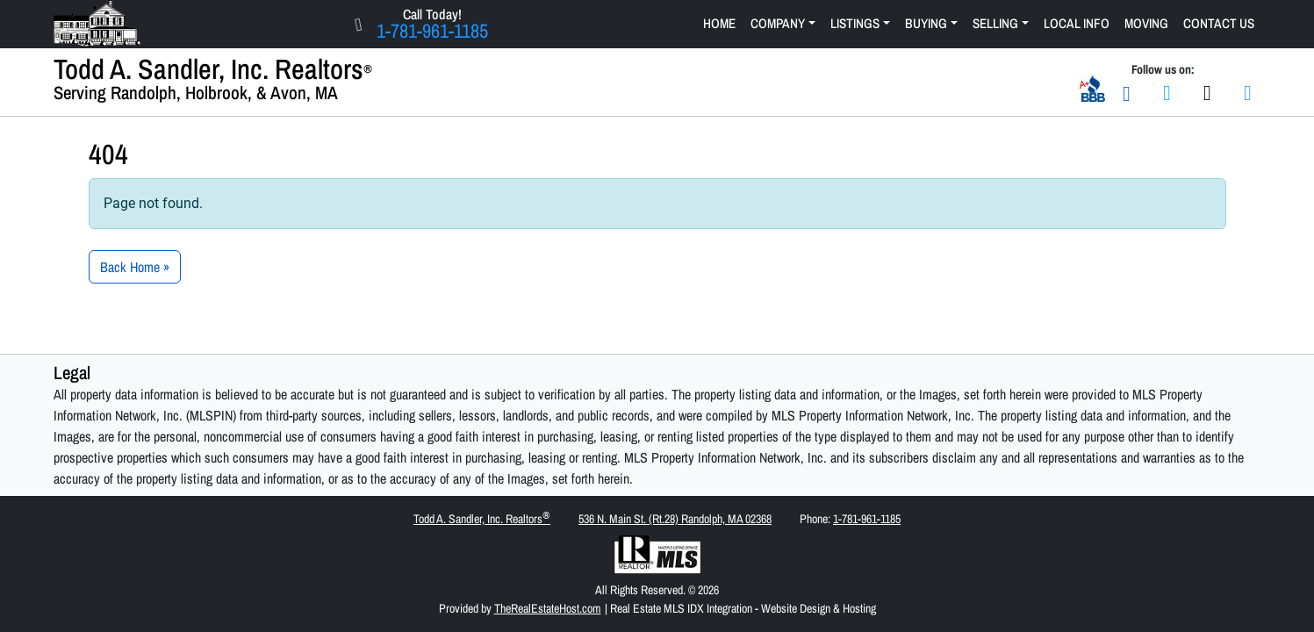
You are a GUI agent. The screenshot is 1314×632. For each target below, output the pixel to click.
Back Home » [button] (134, 266)
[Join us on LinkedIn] (1248, 92)
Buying (926, 23)
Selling (995, 23)
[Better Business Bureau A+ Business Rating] (1093, 87)
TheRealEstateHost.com (547, 608)
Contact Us (1218, 23)
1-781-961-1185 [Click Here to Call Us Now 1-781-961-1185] (432, 30)
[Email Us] (1127, 92)
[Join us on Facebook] (1167, 92)
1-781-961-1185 (867, 519)
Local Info (1076, 23)
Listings (855, 23)
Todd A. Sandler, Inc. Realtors (481, 518)
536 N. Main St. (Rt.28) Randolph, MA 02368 (675, 519)
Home (719, 23)
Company (777, 23)
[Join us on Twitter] (1208, 92)
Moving (1146, 23)
